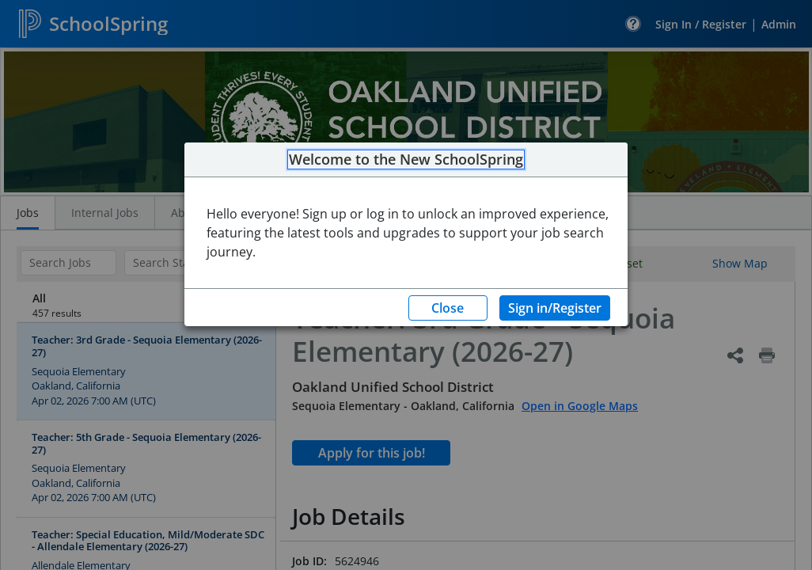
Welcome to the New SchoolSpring (406, 160)
